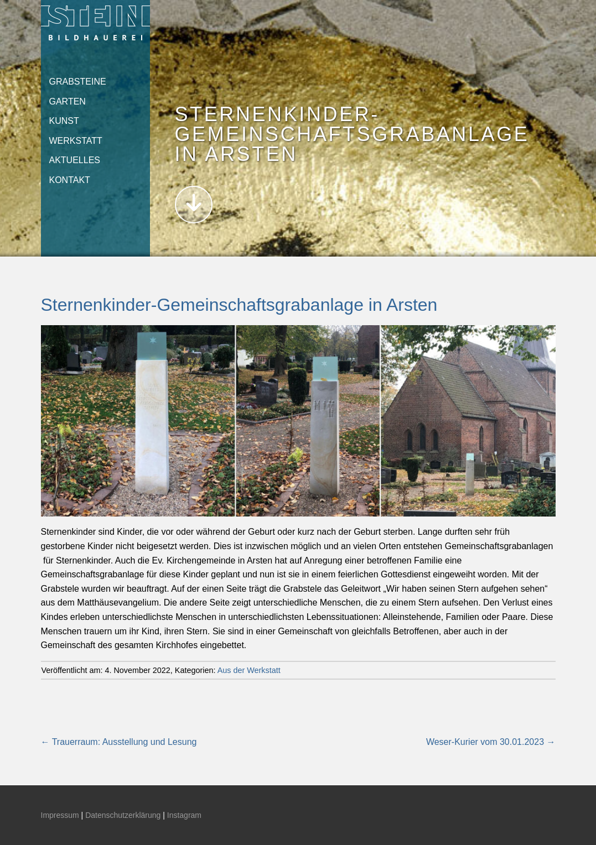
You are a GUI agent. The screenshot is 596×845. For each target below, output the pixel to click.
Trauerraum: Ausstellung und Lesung (119, 742)
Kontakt (69, 180)
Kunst (64, 121)
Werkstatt (75, 140)
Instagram (184, 815)
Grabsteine (77, 81)
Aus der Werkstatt (249, 670)
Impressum (60, 815)
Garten (67, 101)
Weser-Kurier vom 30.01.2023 (491, 742)
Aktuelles (74, 160)
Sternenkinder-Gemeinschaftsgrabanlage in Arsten (239, 305)
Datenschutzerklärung (122, 815)
